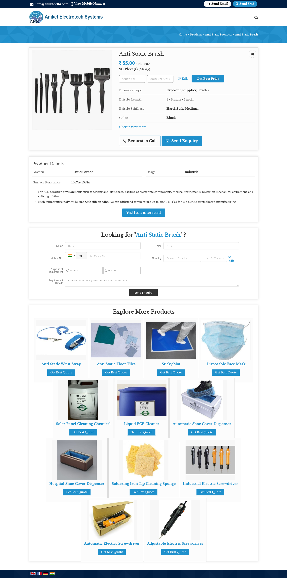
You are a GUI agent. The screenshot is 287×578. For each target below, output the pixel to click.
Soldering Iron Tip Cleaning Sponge (144, 484)
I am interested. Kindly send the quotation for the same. (152, 282)
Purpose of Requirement (56, 270)
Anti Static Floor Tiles (116, 364)
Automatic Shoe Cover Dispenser (202, 424)
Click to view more (132, 127)
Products (196, 34)
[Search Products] (255, 17)
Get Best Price (208, 79)
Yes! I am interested (143, 213)
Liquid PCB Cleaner (141, 424)
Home (183, 34)
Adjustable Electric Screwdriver (175, 544)
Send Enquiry (182, 141)
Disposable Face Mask (225, 364)
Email (158, 246)
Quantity (156, 258)
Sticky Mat (171, 364)
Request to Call (140, 141)
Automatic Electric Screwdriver (112, 544)
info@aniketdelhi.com (51, 4)
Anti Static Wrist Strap (61, 364)
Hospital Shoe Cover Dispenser (76, 484)
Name (59, 246)
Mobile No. (57, 258)
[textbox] (160, 79)
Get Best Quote (61, 372)
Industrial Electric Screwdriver (210, 484)
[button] (90, 3)
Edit (183, 79)
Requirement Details (56, 282)
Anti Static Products (218, 34)
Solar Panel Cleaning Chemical (83, 424)
